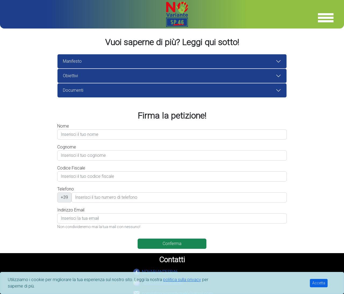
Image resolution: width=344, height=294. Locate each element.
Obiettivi (70, 75)
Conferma (172, 243)
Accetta (318, 283)
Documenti (73, 90)
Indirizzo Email (70, 209)
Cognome (66, 147)
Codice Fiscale (71, 168)
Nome (63, 126)
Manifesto (72, 61)
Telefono (65, 189)
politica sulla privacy (182, 279)
